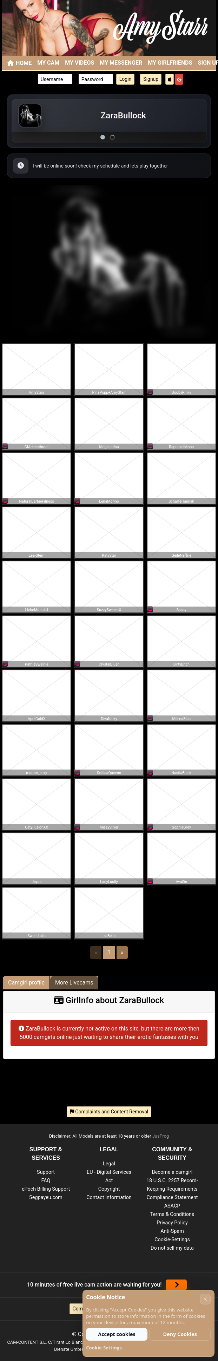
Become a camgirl (172, 1172)
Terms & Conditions (172, 1214)
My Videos (79, 62)
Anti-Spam (172, 1231)
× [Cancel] (205, 1299)
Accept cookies (117, 1334)
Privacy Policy (172, 1223)
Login (125, 79)
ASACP (172, 1206)
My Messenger (121, 62)
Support (46, 1172)
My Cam (48, 62)
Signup (150, 79)
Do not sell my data (172, 1248)
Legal (109, 1164)
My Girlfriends (170, 62)
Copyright (109, 1189)
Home (24, 63)
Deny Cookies (180, 1334)
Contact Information (109, 1197)
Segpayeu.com (45, 1197)
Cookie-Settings (172, 1240)
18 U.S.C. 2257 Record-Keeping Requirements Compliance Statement (172, 1189)
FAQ (46, 1181)
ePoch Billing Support (46, 1189)
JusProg (160, 1136)
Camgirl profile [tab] (26, 982)
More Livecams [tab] (74, 982)
